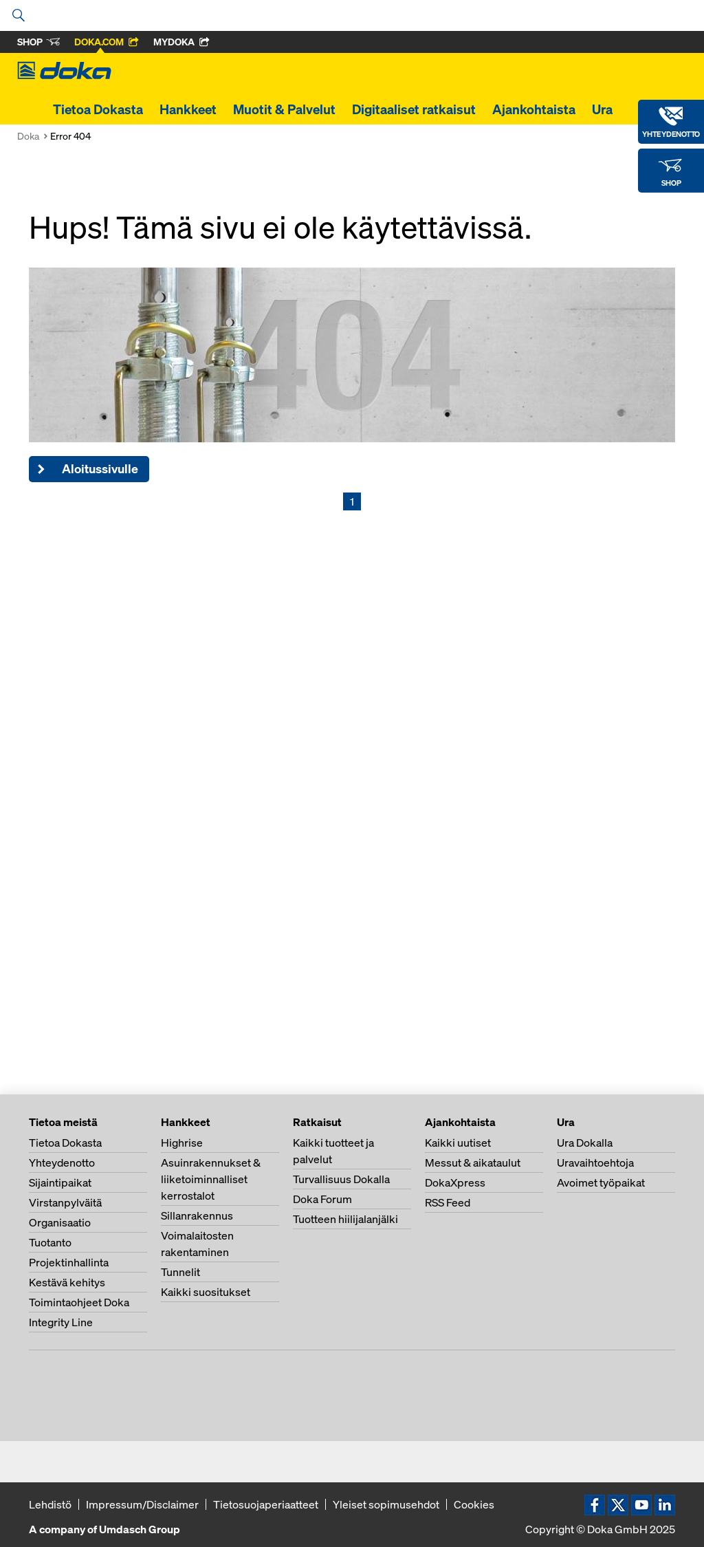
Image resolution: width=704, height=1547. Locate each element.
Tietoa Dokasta (98, 109)
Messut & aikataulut (472, 1162)
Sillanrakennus (197, 1215)
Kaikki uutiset (458, 1142)
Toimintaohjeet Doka (79, 1302)
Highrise (182, 1142)
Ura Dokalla (585, 1142)
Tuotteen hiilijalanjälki (345, 1218)
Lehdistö (50, 1504)
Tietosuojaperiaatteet (265, 1504)
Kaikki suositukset (205, 1291)
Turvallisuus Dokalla (341, 1179)
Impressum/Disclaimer (142, 1504)
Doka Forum (322, 1199)
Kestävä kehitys (67, 1282)
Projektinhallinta (69, 1262)
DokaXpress (455, 1182)
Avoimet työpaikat (601, 1182)
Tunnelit (180, 1271)
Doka (28, 135)
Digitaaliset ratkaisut (414, 109)
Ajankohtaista (533, 109)
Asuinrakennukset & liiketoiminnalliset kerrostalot (211, 1179)
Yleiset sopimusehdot (386, 1504)
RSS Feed (447, 1202)
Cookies (474, 1504)
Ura (602, 109)
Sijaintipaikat (60, 1182)
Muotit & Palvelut (284, 109)
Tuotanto (50, 1242)
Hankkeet (188, 109)
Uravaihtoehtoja (595, 1162)
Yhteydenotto (62, 1162)
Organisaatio (60, 1222)
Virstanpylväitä (65, 1202)
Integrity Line (61, 1322)
